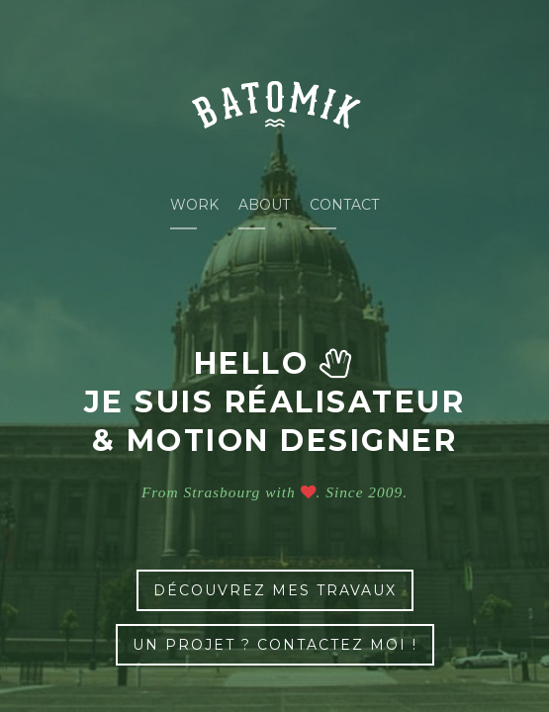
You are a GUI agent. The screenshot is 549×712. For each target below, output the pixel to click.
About (264, 205)
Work (194, 205)
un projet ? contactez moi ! (275, 645)
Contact (344, 205)
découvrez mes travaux (275, 590)
